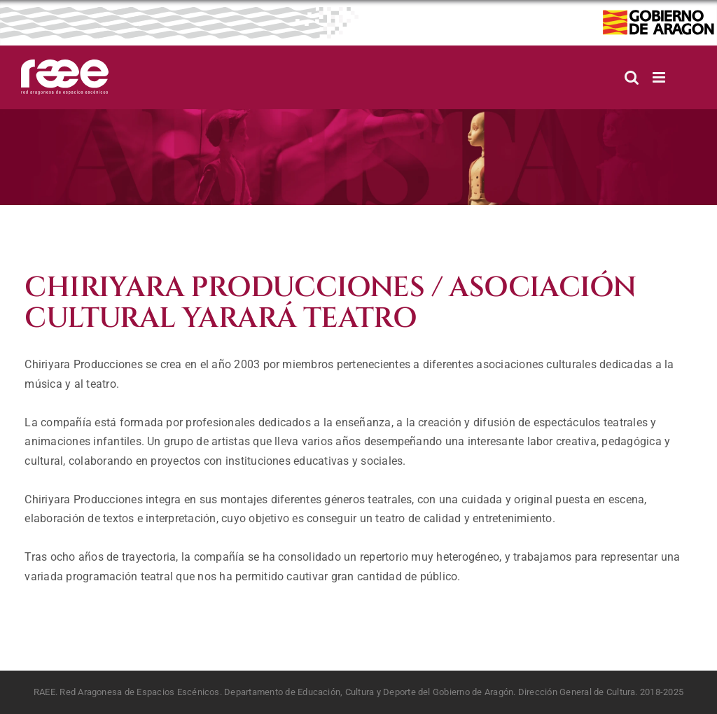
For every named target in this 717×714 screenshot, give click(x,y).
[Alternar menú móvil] (660, 77)
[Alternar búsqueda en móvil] (632, 77)
